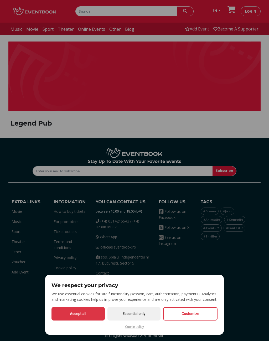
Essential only (134, 314)
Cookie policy (134, 327)
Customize (190, 314)
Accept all (78, 314)
